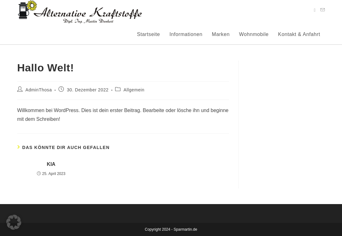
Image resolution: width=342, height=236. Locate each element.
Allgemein (134, 89)
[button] (14, 222)
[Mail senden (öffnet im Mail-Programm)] (322, 10)
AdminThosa (38, 89)
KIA (51, 164)
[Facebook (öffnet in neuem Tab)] (314, 10)
